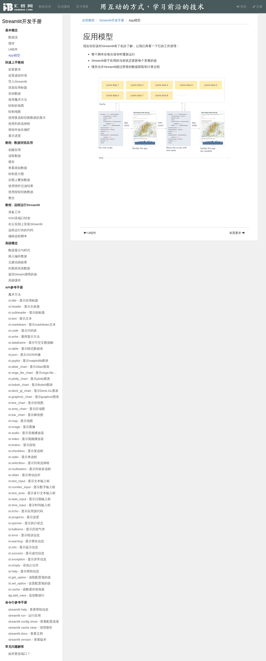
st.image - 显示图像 (21, 427)
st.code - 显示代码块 (22, 330)
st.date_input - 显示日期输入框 (29, 499)
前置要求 (14, 69)
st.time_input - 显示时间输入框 (29, 505)
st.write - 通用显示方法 (24, 336)
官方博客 (82, 6)
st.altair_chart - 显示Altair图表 (28, 366)
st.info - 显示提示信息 (23, 547)
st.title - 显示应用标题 (23, 300)
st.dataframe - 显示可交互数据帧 (30, 342)
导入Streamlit (17, 81)
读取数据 (14, 156)
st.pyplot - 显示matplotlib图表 (28, 360)
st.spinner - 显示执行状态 (25, 523)
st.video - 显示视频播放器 (26, 439)
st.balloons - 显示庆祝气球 (26, 529)
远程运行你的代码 (20, 230)
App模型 (14, 55)
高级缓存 (14, 280)
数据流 (13, 37)
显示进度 (14, 135)
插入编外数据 (17, 256)
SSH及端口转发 (19, 218)
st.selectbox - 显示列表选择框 (28, 463)
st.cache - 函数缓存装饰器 (26, 589)
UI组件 (13, 49)
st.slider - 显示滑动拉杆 (24, 475)
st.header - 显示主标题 (24, 306)
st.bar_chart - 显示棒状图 (25, 415)
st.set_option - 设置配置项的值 (29, 583)
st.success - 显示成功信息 (26, 553)
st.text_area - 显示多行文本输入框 (31, 493)
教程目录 (45, 6)
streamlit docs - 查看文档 (25, 633)
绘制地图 (14, 111)
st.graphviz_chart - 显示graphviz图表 (33, 396)
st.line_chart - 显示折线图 (25, 402)
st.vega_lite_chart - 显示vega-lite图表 (34, 372)
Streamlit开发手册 (22, 21)
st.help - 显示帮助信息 (23, 571)
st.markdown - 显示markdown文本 (32, 324)
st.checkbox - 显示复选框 (25, 451)
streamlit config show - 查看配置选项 (33, 621)
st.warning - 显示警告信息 (26, 541)
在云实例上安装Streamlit (25, 224)
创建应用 (14, 150)
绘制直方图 (16, 174)
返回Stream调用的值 (22, 274)
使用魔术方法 (17, 99)
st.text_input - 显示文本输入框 (29, 481)
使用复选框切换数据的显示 (27, 117)
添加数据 (14, 93)
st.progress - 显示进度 (23, 517)
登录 (241, 6)
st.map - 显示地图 (20, 421)
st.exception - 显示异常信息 (27, 559)
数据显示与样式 (19, 250)
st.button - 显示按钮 (22, 445)
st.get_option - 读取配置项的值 (29, 577)
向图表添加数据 (19, 268)
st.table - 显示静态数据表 (25, 348)
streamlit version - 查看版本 (27, 639)
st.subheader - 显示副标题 (26, 312)
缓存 (11, 43)
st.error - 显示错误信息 (24, 535)
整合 (11, 198)
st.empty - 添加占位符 (23, 565)
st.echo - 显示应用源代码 (25, 511)
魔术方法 (14, 294)
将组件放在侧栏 (19, 129)
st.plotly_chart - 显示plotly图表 (29, 378)
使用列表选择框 (19, 123)
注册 (257, 6)
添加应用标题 (17, 87)
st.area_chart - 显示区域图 (26, 409)
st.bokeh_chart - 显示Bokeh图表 (30, 384)
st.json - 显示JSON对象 (24, 354)
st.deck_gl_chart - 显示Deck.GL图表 (33, 390)
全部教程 (88, 20)
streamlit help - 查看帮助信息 (28, 609)
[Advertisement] (164, 198)
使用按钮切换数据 (20, 192)
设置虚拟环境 (17, 75)
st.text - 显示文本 (20, 318)
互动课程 (63, 6)
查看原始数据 (17, 168)
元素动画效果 (17, 262)
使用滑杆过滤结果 (20, 186)
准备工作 (14, 212)
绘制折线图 (16, 105)
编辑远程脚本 (17, 236)
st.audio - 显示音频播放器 (26, 433)
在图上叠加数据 (19, 180)
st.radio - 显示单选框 (22, 457)
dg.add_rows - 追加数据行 (26, 595)
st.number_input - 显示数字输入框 (31, 487)
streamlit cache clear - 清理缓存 (30, 627)
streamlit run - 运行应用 (24, 615)
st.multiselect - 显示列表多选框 (29, 469)
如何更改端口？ (19, 653)
